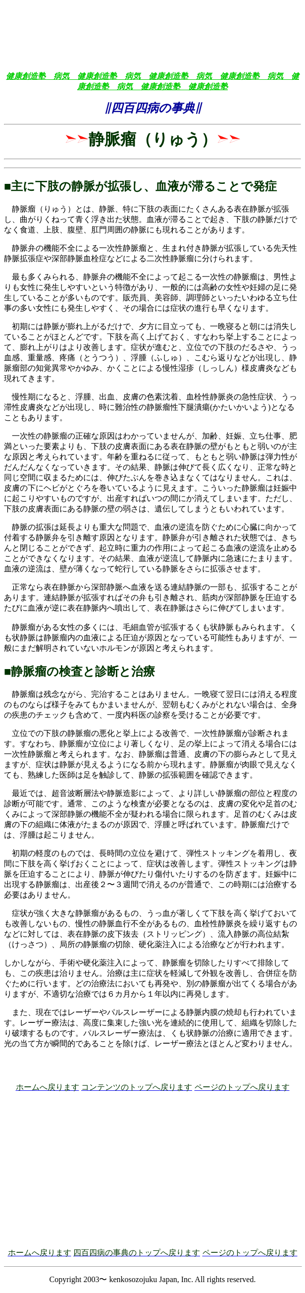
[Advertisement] (152, 19)
